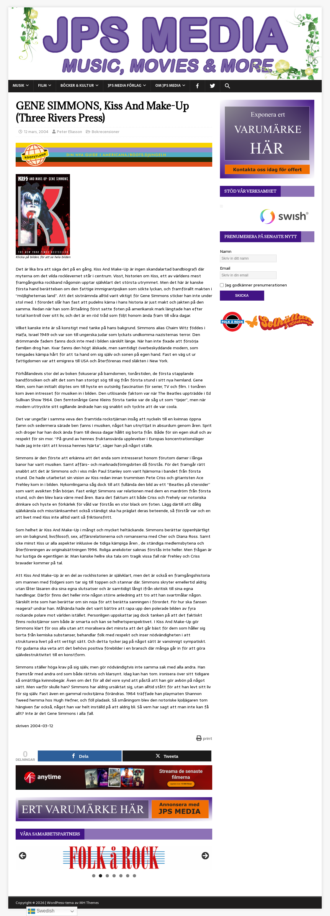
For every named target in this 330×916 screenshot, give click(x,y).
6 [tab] (127, 875)
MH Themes (89, 903)
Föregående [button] (23, 856)
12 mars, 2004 (36, 132)
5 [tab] (120, 875)
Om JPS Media (168, 86)
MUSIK (18, 86)
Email (225, 268)
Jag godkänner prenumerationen (253, 285)
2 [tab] (100, 875)
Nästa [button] (204, 856)
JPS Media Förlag (124, 86)
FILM (42, 86)
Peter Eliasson (69, 132)
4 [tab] (114, 875)
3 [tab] (107, 875)
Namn (225, 251)
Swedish (41, 911)
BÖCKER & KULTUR (77, 86)
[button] (227, 86)
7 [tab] (134, 875)
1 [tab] (93, 875)
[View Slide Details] (114, 857)
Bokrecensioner (106, 132)
